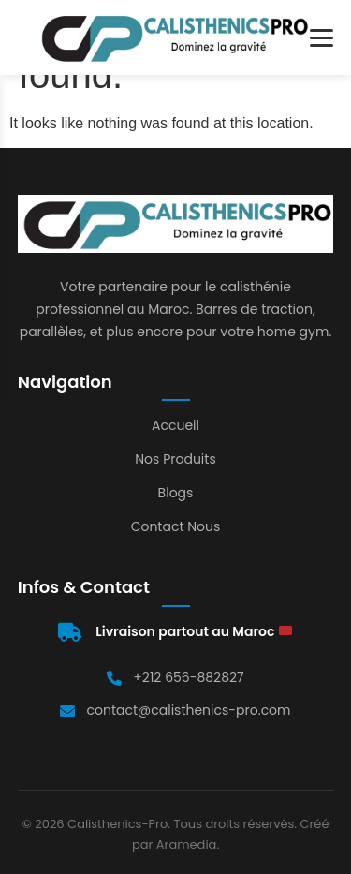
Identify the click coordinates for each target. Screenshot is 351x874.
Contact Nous (176, 526)
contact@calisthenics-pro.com (188, 710)
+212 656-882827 (188, 677)
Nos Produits (175, 459)
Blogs (176, 492)
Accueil (175, 425)
